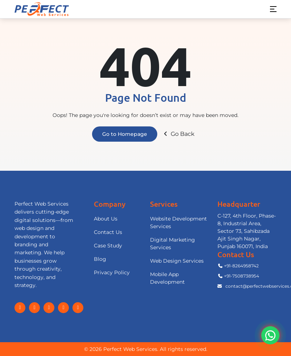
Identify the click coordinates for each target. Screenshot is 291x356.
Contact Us (108, 232)
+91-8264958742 (238, 265)
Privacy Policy (112, 272)
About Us (105, 218)
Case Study (108, 245)
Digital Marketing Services (172, 243)
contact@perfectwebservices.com (247, 286)
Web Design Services (177, 261)
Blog (100, 259)
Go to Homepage (124, 134)
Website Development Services (178, 222)
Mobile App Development (167, 278)
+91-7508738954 (238, 276)
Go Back (178, 133)
